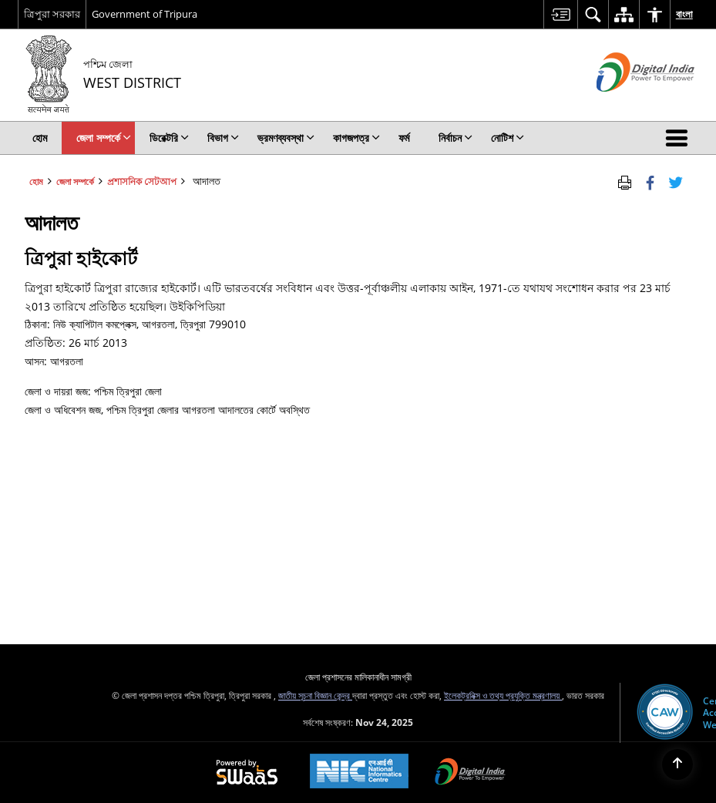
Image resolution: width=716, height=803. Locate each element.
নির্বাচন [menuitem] (455, 137)
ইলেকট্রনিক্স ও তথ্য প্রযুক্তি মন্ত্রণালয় (503, 695)
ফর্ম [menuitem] (403, 137)
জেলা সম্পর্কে (75, 181)
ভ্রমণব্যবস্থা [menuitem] (285, 137)
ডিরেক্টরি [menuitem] (169, 137)
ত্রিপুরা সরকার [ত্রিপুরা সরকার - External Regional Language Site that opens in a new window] (52, 14)
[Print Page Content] (624, 181)
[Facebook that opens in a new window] (650, 181)
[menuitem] (560, 14)
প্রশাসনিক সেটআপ (141, 181)
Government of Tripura (144, 14)
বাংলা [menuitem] (684, 14)
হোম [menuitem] (39, 137)
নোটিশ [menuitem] (507, 137)
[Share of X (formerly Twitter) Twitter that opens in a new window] (675, 181)
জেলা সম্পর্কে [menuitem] (103, 137)
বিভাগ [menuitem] (223, 137)
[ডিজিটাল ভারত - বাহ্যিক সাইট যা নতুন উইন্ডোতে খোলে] (626, 104)
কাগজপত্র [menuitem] (356, 137)
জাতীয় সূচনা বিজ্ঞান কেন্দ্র (315, 695)
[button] (679, 138)
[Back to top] (677, 764)
